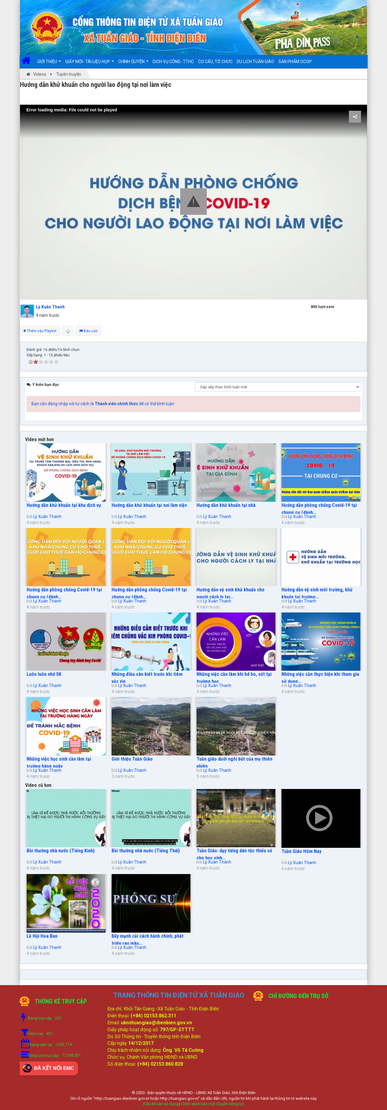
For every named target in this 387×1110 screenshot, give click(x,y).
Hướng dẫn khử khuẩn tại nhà (226, 505)
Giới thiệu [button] (49, 63)
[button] (193, 201)
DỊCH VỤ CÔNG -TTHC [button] (173, 61)
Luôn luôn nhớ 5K (44, 674)
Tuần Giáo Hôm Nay (301, 851)
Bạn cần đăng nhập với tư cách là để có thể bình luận (102, 403)
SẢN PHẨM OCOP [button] (295, 61)
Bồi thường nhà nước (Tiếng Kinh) (61, 851)
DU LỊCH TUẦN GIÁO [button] (255, 61)
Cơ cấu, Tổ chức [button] (215, 61)
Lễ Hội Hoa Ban (42, 936)
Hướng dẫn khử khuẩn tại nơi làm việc (149, 505)
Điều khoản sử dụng (160, 1104)
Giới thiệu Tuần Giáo (132, 759)
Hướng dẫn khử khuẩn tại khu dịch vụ (64, 505)
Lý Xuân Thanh (47, 516)
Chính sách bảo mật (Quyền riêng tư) (212, 1104)
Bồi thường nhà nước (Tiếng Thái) (146, 851)
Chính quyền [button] (133, 63)
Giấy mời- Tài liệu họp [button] (89, 63)
